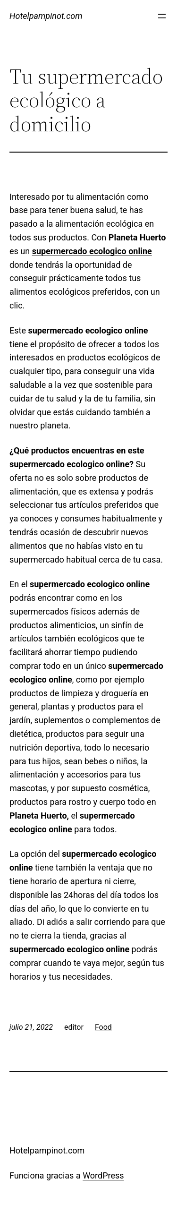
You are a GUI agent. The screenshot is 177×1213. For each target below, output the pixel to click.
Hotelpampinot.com (46, 16)
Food (103, 1027)
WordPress (103, 1175)
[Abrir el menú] (162, 16)
